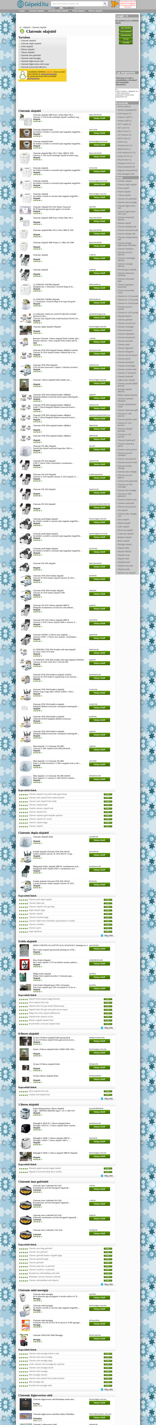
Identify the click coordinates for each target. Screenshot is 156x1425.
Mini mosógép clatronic (38, 1375)
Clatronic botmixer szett (127, 500)
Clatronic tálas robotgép (127, 472)
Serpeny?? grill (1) (125, 117)
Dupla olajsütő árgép (37, 910)
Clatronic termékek (36, 924)
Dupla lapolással (35, 931)
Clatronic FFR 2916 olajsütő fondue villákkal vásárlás (55, 350)
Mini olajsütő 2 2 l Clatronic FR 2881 (48, 746)
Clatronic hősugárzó (125, 352)
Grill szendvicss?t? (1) (126, 153)
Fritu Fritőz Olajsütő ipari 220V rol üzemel (51, 985)
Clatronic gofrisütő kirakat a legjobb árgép (45, 1255)
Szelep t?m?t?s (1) (125, 156)
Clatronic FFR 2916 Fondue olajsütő (48, 576)
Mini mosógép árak (36, 1382)
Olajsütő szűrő (123, 559)
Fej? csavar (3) (123, 128)
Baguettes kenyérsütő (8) (127, 170)
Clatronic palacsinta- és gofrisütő (42, 1266)
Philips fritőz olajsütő (42, 974)
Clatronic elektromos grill (128, 410)
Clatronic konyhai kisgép (38, 917)
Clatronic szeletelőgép (126, 366)
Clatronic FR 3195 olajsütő (44, 563)
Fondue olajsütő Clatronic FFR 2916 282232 (51, 852)
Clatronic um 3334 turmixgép (125, 485)
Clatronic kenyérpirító (126, 337)
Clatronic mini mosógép (31, 58)
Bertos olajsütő (123, 541)
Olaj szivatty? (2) (124, 160)
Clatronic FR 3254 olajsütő (44, 461)
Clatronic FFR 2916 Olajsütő (45, 365)
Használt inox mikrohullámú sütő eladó (44, 1273)
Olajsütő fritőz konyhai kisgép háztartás (44, 999)
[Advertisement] (62, 19)
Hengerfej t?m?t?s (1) (126, 163)
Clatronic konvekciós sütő (128, 230)
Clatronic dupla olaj (36, 903)
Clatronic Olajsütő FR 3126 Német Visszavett (52, 207)
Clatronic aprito (35, 928)
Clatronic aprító (124, 344)
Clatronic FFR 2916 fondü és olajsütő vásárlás (52, 675)
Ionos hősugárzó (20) (126, 174)
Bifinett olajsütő (124, 523)
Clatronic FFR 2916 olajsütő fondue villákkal (52, 395)
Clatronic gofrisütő (36, 1262)
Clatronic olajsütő (36, 11)
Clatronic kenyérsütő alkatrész (33, 67)
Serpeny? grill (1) (125, 121)
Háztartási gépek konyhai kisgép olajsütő (45, 1168)
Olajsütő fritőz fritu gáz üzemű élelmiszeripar (46, 1006)
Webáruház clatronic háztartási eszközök (44, 1277)
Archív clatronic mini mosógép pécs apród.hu (46, 1364)
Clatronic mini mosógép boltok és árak (44, 1353)
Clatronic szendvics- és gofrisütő (41, 1270)
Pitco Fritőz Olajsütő (41, 960)
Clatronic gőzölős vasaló (127, 419)
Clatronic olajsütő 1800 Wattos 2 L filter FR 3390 (53, 242)
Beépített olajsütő (124, 537)
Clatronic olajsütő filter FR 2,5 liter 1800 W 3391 (53, 230)
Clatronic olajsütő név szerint (40, 819)
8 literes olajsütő (95, 11)
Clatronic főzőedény (126, 249)
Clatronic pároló (124, 359)
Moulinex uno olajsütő (126, 573)
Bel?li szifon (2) (124, 138)
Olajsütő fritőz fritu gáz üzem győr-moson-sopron (48, 1009)
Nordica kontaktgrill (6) (127, 110)
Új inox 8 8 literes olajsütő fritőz (46, 1064)
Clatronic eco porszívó (126, 323)
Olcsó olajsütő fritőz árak (39, 1002)
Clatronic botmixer (125, 330)
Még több (108, 935)
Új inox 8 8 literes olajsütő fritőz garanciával (51, 1038)
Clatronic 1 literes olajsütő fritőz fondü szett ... (52, 380)
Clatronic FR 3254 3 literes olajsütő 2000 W (51, 605)
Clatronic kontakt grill (126, 440)
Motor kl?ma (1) (124, 131)
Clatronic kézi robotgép (127, 490)
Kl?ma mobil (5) (124, 106)
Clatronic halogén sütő (126, 234)
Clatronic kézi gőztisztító (127, 481)
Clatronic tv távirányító (127, 373)
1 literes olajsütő (27, 52)
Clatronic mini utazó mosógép (40, 1357)
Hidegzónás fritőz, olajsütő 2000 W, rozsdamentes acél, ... (56, 866)
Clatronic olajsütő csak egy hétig (41, 907)
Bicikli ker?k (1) (124, 149)
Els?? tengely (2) (124, 124)
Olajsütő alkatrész (125, 316)
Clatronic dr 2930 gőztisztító (125, 495)
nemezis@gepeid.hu (49, 74)
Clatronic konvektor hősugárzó (125, 400)
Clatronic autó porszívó (127, 459)
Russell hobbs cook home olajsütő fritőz (44, 1024)
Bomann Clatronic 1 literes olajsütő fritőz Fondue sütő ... (56, 338)
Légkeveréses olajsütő (126, 380)
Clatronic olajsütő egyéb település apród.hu (46, 815)
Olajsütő (26, 27)
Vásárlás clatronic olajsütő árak (41, 808)
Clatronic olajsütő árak (38, 812)
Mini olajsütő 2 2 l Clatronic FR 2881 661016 (51, 776)
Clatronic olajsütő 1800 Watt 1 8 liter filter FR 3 (53, 115)
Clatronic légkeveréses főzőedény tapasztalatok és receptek (52, 921)
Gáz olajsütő (122, 510)
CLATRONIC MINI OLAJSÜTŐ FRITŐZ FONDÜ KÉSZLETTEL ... (54, 315)
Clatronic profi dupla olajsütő (45, 519)
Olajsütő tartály (124, 569)
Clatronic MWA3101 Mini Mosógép (48, 1335)
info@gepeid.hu (33, 78)
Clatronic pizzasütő (125, 341)
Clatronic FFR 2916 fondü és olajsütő (48, 689)
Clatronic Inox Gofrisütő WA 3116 (47, 1186)
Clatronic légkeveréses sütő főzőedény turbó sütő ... (54, 1399)
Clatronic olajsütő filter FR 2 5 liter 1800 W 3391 (53, 153)
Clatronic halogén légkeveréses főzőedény (127, 244)
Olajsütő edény (123, 548)
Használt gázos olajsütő (127, 270)
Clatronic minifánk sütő (127, 227)
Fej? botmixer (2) (124, 135)
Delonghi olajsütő (125, 544)
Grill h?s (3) (122, 142)
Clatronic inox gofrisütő (31, 55)
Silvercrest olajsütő (125, 530)
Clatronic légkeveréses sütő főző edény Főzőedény (53, 1414)
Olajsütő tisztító (124, 562)
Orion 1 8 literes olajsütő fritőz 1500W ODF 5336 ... (54, 1049)
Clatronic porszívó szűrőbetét (125, 454)
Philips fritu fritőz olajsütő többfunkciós (44, 1013)
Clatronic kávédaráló (126, 362)
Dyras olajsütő (123, 519)
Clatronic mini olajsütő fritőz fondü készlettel (46, 798)
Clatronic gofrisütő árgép (38, 1259)
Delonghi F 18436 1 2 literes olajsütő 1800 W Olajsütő (55, 1153)
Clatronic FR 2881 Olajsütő (44, 446)
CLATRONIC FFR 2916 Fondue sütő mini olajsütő (54, 649)
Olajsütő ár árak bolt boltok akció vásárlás (45, 1172)
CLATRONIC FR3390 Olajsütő (46, 284)
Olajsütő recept (124, 555)
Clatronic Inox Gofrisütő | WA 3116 (47, 1230)
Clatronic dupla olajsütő (58, 11)
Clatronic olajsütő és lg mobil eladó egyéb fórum (48, 794)
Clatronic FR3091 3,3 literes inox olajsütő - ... (52, 635)
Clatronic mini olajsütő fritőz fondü (43, 801)
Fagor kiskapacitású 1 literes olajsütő (48, 1108)
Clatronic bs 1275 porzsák (128, 300)
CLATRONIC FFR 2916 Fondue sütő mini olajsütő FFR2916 (58, 660)
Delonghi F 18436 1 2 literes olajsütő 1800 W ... (52, 1138)
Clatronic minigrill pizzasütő (125, 430)
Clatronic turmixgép (125, 327)
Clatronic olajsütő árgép (38, 822)
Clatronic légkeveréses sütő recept (35, 64)
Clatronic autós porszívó (127, 449)
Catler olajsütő (123, 527)
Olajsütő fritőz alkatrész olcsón (41, 1017)
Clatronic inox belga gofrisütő (40, 1248)
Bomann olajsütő (124, 223)
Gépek (22, 11)
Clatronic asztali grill (126, 503)
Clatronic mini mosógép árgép (40, 1361)
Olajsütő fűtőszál (124, 551)
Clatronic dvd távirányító (127, 355)
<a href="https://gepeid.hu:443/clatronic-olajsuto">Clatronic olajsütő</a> (127, 94)
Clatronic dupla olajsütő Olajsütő (47, 327)
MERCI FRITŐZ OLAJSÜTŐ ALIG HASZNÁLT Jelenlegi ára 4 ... (60, 946)
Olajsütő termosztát (125, 566)
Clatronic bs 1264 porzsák (128, 303)
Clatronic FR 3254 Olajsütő (44, 474)
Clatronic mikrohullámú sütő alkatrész (44, 1280)
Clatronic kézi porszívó (127, 507)
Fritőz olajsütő (78, 11)
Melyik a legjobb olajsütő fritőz (41, 1020)
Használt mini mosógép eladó (40, 1385)
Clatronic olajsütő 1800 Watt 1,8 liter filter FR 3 (53, 218)
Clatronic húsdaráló (125, 376)
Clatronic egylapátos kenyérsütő (126, 286)
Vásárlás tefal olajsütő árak (39, 1095)
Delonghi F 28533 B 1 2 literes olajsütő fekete (51, 1123)
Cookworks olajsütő (125, 534)
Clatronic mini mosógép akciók (41, 1368)
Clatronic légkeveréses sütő (32, 61)
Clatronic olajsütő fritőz (43, 130)
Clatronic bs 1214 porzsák (128, 296)
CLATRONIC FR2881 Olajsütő (46, 299)
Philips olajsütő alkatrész (127, 395)
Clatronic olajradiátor (126, 334)
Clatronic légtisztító (125, 348)
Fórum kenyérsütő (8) (126, 167)
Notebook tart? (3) (125, 145)
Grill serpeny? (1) (125, 113)
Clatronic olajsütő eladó (38, 805)
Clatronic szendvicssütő (127, 369)
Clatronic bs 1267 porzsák (128, 313)
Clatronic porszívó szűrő (127, 462)
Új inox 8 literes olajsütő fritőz (45, 1076)
